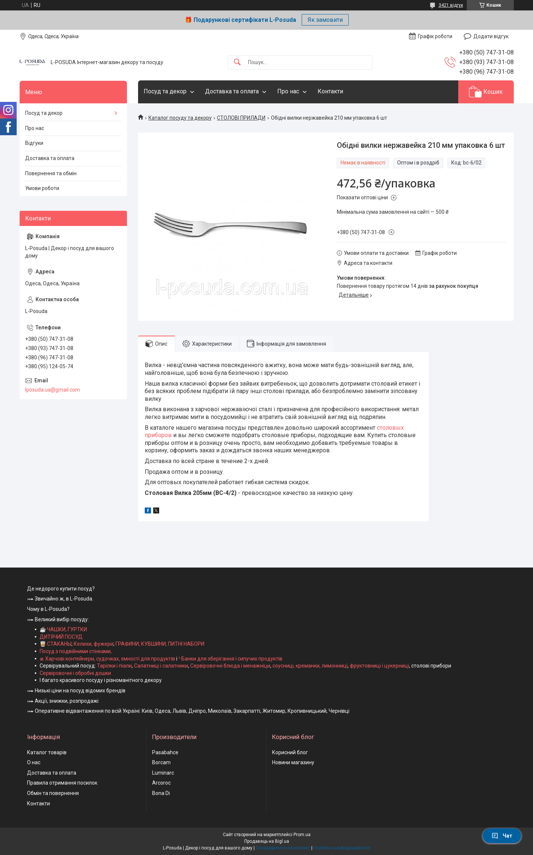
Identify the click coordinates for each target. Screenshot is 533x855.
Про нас (288, 91)
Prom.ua (302, 834)
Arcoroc (161, 783)
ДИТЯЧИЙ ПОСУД (61, 637)
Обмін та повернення (53, 793)
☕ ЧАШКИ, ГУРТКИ (63, 629)
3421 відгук (451, 5)
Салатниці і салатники (161, 666)
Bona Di (161, 793)
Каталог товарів (47, 752)
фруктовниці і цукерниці (379, 666)
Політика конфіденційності (342, 848)
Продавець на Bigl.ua (266, 841)
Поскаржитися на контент (283, 848)
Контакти (330, 91)
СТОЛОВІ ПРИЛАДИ (241, 118)
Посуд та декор (165, 91)
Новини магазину (293, 762)
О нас (33, 762)
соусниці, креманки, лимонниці (310, 666)
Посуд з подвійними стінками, (76, 651)
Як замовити (325, 19)
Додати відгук (491, 36)
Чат (502, 835)
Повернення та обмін (51, 173)
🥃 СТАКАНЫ (55, 644)
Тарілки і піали (114, 666)
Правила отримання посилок (62, 783)
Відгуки (34, 143)
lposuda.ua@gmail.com (52, 390)
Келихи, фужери (93, 644)
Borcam (161, 762)
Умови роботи (42, 188)
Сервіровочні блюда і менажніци (230, 666)
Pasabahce (165, 752)
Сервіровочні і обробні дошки (75, 673)
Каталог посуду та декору (180, 118)
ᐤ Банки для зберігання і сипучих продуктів (230, 659)
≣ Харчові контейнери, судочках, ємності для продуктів (107, 659)
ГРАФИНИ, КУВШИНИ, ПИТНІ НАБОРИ (159, 644)
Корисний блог (290, 752)
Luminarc (163, 773)
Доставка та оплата (232, 91)
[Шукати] (237, 62)
